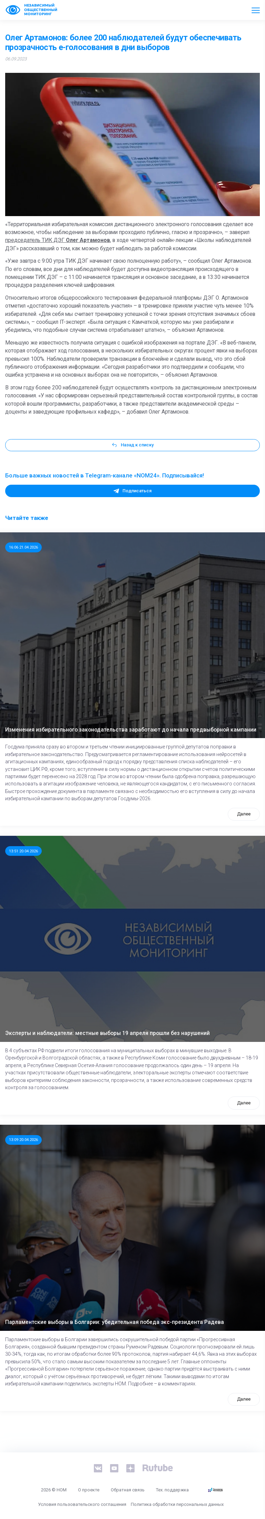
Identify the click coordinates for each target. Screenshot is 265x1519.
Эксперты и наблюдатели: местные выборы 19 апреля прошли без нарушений (107, 1033)
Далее (244, 813)
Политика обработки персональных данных (177, 1504)
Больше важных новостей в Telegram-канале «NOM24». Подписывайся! (104, 475)
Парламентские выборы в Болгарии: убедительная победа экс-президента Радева (114, 1322)
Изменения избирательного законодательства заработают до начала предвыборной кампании (130, 730)
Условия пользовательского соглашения (82, 1504)
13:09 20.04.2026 (23, 1139)
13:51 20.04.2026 (23, 851)
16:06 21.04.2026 (23, 547)
